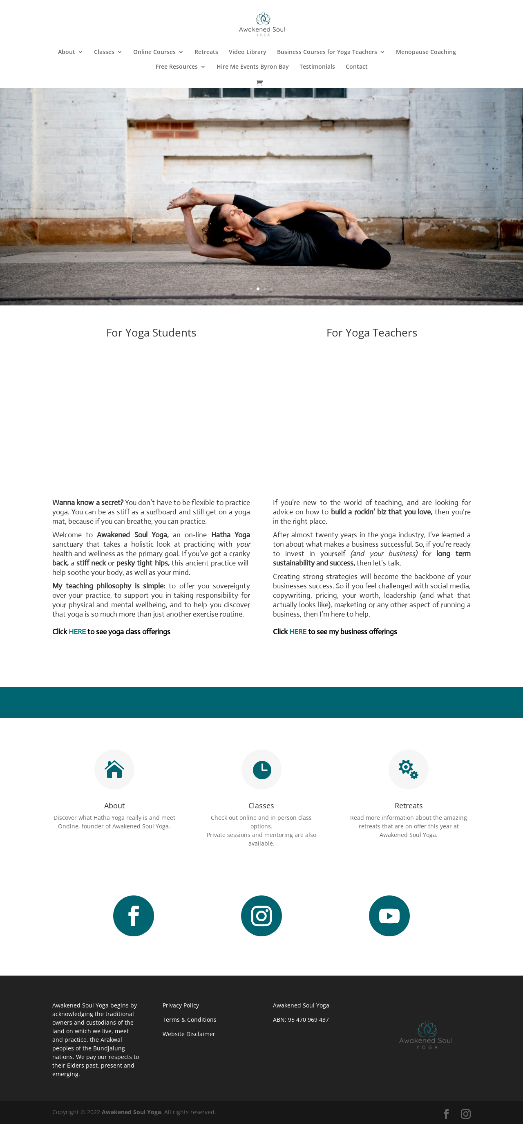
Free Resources (177, 67)
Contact (357, 67)
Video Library (247, 52)
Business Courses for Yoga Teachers (327, 52)
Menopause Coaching (426, 52)
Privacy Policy (181, 1005)
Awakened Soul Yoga (131, 1112)
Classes (104, 52)
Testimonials (317, 67)
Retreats (206, 52)
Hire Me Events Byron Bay (253, 67)
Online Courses (154, 52)
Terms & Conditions (190, 1019)
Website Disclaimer (189, 1034)
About (66, 52)
